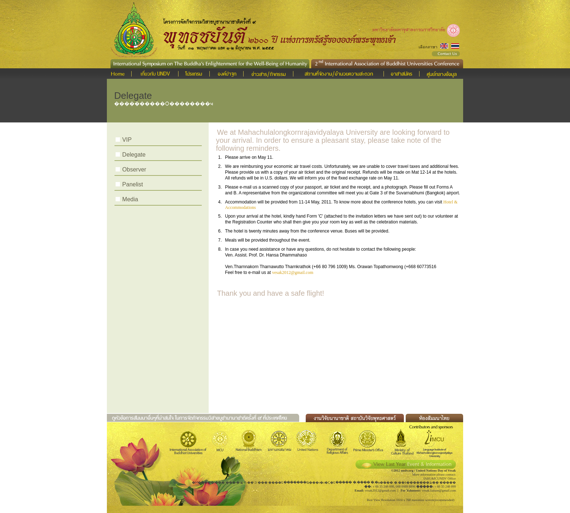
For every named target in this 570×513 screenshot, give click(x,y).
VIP (127, 140)
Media (130, 199)
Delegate (133, 155)
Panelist (132, 184)
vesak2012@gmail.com (292, 272)
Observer (134, 169)
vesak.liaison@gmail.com (439, 490)
